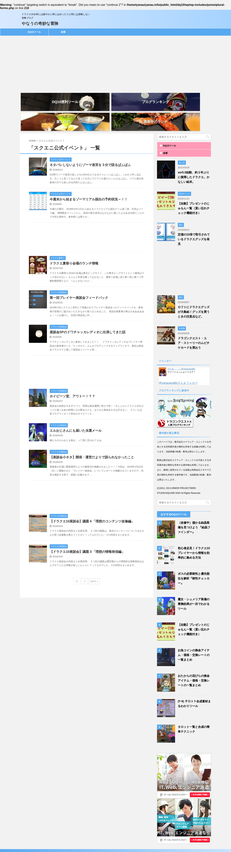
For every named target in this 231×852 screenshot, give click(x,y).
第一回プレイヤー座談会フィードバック (79, 278)
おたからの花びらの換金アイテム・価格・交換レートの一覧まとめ (194, 660)
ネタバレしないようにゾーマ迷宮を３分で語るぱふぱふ (90, 145)
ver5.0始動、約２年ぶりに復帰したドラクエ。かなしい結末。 (194, 157)
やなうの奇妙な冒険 (40, 23)
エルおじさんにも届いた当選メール (76, 411)
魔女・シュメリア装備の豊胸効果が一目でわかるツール (194, 584)
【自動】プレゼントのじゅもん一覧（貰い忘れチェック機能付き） (194, 188)
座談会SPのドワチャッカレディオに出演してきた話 (87, 312)
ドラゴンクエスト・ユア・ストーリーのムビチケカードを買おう (194, 323)
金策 (63, 32)
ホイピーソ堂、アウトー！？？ (72, 376)
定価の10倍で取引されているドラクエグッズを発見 (194, 219)
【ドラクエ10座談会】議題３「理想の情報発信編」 (87, 532)
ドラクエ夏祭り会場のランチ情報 (74, 243)
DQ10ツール (34, 32)
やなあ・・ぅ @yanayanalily (181, 349)
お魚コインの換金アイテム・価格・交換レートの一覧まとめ (194, 635)
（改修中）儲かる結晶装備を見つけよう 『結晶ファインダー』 (194, 507)
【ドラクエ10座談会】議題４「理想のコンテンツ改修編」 (92, 501)
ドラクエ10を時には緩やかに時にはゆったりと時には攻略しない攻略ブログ (115, 842)
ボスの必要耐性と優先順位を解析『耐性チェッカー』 (194, 558)
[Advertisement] (115, 63)
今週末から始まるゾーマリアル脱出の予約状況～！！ (89, 179)
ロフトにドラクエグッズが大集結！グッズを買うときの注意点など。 (194, 292)
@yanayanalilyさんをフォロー (178, 363)
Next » (94, 561)
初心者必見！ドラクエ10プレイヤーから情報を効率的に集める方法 (194, 533)
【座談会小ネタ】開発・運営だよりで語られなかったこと (92, 437)
